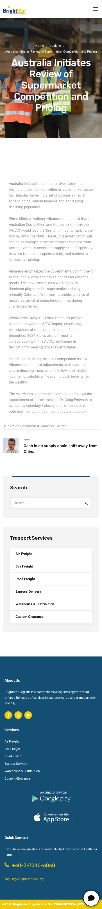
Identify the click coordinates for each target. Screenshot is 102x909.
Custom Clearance (29, 617)
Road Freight (25, 579)
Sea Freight (24, 566)
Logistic (55, 45)
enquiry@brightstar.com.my (24, 879)
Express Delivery (28, 592)
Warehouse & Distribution (35, 604)
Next (26, 440)
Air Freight (24, 554)
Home (39, 45)
